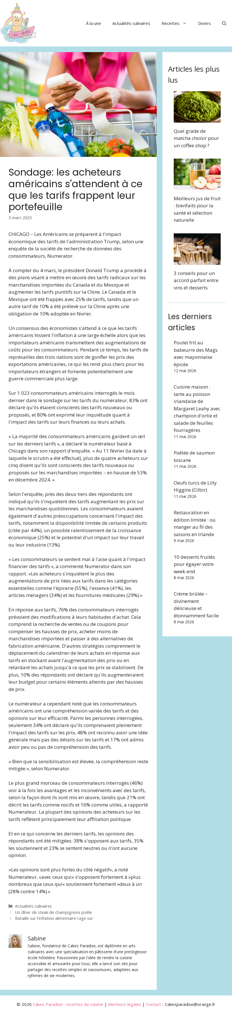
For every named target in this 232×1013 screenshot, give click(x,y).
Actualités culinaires (131, 23)
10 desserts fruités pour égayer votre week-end (194, 564)
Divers (204, 23)
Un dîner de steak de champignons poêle (53, 912)
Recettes (177, 23)
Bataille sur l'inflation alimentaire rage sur (54, 918)
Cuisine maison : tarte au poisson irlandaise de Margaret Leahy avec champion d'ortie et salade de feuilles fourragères (197, 408)
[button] (224, 23)
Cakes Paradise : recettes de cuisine (68, 1004)
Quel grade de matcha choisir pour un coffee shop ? (196, 138)
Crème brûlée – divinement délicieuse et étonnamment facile (196, 604)
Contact (153, 1004)
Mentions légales (124, 1004)
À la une (93, 23)
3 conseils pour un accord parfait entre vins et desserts (196, 280)
